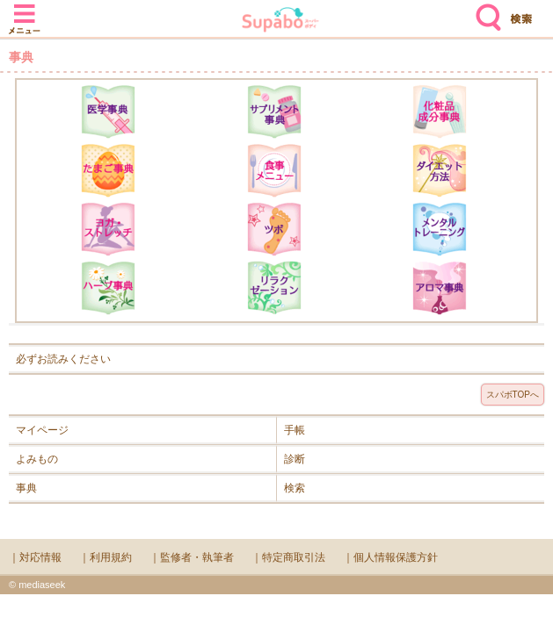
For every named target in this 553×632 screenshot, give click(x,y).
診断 (294, 459)
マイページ (42, 430)
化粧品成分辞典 (439, 111)
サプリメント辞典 (274, 111)
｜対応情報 (35, 557)
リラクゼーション (274, 288)
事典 (26, 488)
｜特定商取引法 (288, 557)
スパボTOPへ (512, 394)
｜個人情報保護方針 (390, 557)
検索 (484, 11)
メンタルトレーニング (439, 229)
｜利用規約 (105, 557)
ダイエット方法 (439, 170)
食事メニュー (274, 170)
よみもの (37, 459)
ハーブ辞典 (108, 288)
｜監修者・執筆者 (191, 557)
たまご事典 (108, 170)
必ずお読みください (63, 359)
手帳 (294, 430)
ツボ (274, 229)
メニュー (24, 11)
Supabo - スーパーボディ (280, 21)
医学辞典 (108, 111)
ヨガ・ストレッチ (108, 229)
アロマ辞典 (439, 288)
